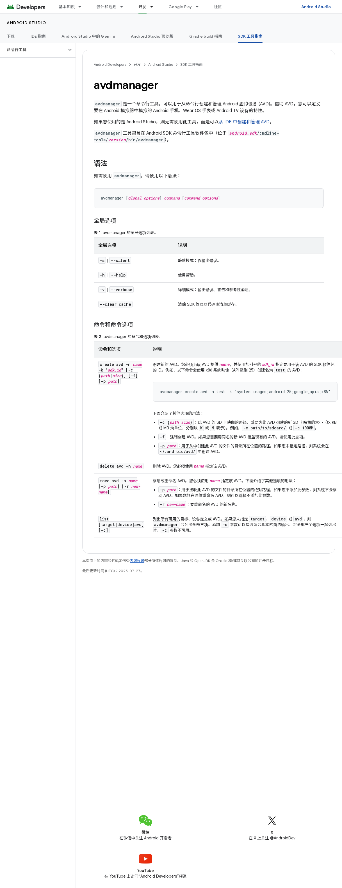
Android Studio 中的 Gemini (88, 36)
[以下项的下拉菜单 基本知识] (82, 6)
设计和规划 (107, 6)
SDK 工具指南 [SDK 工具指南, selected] (250, 36)
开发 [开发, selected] (142, 6)
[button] (33, 49)
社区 (218, 6)
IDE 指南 (38, 36)
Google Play (180, 6)
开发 (137, 64)
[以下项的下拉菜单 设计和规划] (124, 6)
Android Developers (110, 64)
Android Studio (316, 6)
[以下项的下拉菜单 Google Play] (199, 6)
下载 (11, 36)
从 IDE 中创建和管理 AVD (244, 122)
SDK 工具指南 (191, 64)
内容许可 (137, 560)
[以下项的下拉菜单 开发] (154, 6)
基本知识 (67, 6)
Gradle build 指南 (205, 36)
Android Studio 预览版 (152, 36)
